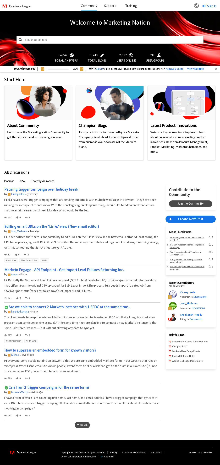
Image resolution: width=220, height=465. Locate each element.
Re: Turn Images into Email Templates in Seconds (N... (187, 246)
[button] (20, 40)
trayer (14, 274)
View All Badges (195, 69)
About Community (23, 126)
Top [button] (200, 453)
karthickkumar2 (20, 311)
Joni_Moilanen (19, 231)
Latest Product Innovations (173, 126)
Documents (195, 319)
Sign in (99, 69)
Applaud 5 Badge (174, 69)
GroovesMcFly (19, 392)
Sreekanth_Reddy (191, 315)
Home (192, 453)
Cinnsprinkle (18, 194)
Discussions (200, 297)
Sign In (212, 6)
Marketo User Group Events (186, 351)
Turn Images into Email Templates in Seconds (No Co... (185, 253)
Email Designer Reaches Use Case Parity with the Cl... (187, 239)
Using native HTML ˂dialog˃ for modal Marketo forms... (186, 261)
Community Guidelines (133, 453)
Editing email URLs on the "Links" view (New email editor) (51, 227)
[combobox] (110, 40)
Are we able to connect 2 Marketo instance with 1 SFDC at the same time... (69, 307)
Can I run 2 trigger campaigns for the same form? (48, 388)
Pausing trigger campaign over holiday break (41, 190)
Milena (15, 355)
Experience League (20, 6)
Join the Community (191, 203)
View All (82, 425)
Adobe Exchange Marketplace (187, 361)
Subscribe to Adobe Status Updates (190, 342)
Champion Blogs (93, 126)
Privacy (113, 453)
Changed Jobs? (180, 347)
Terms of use (156, 453)
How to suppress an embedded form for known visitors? (50, 351)
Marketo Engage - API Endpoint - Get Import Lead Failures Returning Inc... (64, 270)
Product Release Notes (183, 356)
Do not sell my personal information (78, 457)
